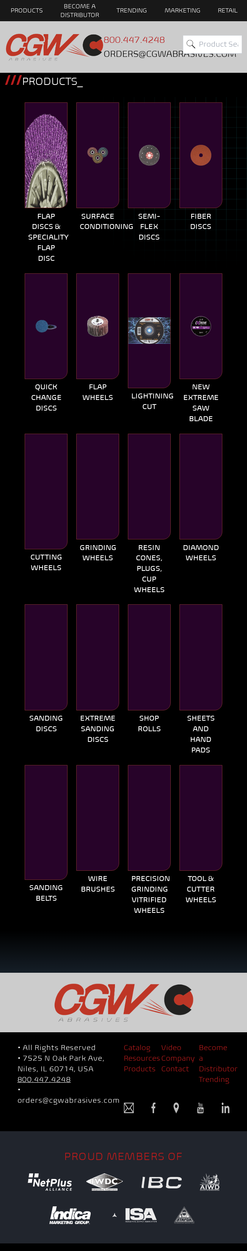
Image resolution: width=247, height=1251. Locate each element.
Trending (131, 10)
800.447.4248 (44, 1079)
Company (178, 1058)
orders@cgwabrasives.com (68, 1100)
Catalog (137, 1047)
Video (171, 1047)
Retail (228, 10)
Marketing (182, 10)
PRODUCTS (27, 10)
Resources (142, 1058)
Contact (175, 1068)
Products (140, 1068)
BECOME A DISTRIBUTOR (79, 10)
